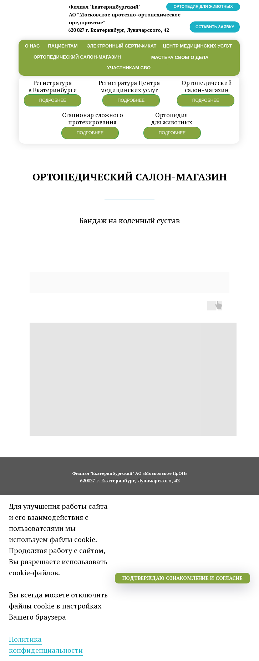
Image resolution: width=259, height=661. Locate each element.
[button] (52, 100)
